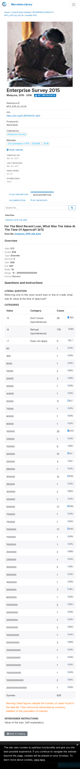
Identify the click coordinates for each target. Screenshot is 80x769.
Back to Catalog (16, 733)
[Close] (77, 744)
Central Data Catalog (21, 12)
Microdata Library (21, 4)
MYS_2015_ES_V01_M (13, 15)
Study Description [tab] (18, 194)
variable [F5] (31, 15)
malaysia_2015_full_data (16, 220)
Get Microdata (45, 95)
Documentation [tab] (17, 200)
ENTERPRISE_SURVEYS (42, 12)
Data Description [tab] (42, 195)
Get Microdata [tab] (38, 200)
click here (39, 759)
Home (7, 12)
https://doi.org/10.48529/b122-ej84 (23, 115)
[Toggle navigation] (74, 4)
